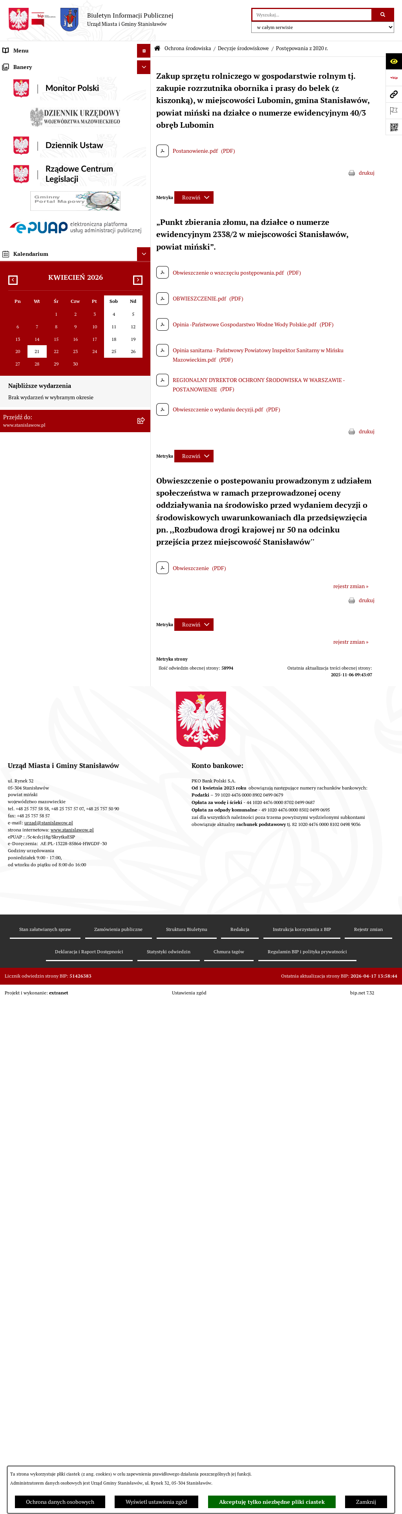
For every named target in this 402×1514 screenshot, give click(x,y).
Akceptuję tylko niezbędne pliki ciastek (272, 1501)
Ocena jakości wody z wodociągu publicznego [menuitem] (58, 739)
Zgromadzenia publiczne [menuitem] (33, 969)
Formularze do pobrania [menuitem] (32, 857)
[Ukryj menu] (144, 51)
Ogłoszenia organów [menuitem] (27, 1010)
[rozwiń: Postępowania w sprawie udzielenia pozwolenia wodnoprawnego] (145, 577)
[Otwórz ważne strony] (394, 110)
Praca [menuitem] (9, 242)
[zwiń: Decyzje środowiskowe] (145, 389)
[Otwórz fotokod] (394, 127)
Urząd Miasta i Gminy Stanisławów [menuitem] (44, 269)
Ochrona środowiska (187, 48)
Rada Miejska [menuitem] (19, 146)
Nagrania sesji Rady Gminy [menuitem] (35, 105)
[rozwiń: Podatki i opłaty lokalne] (145, 311)
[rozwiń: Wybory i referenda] (145, 119)
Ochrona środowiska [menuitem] (27, 352)
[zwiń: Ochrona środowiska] (145, 352)
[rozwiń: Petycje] (145, 256)
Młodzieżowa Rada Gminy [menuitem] (34, 173)
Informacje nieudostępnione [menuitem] (37, 788)
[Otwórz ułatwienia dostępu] (394, 61)
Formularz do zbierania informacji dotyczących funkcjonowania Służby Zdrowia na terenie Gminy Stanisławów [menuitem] (63, 948)
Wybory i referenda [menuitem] (25, 119)
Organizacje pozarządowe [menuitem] (34, 753)
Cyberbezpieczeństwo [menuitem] (29, 925)
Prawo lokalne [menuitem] (20, 187)
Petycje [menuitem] (11, 256)
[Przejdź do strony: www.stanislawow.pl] (394, 94)
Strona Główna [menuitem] (21, 64)
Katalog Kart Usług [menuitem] (25, 228)
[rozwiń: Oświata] (145, 725)
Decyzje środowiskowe (243, 48)
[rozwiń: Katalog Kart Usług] (145, 229)
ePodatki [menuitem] (13, 884)
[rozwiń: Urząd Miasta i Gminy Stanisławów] (145, 270)
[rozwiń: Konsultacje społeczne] (145, 830)
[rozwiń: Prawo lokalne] (145, 187)
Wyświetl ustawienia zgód (156, 1501)
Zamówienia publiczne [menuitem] (30, 324)
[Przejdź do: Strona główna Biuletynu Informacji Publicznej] (157, 49)
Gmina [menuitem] (11, 132)
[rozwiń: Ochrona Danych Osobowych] (145, 898)
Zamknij (366, 1501)
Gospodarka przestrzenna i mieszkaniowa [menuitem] (52, 338)
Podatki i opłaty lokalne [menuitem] (31, 311)
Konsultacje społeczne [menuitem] (30, 829)
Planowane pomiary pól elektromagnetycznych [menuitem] (59, 997)
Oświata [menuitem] (12, 725)
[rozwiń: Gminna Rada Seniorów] (145, 160)
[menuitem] (75, 371)
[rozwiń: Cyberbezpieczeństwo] (145, 926)
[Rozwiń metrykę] (194, 197)
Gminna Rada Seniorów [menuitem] (31, 160)
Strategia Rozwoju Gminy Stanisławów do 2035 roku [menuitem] (65, 215)
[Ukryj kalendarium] (144, 1214)
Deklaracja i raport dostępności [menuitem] (40, 912)
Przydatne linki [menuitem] (21, 843)
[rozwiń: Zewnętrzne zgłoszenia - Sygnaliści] (145, 983)
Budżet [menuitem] (11, 283)
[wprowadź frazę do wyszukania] (312, 15)
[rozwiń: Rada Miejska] (145, 146)
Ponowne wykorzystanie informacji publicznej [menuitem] (58, 802)
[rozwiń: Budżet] (145, 283)
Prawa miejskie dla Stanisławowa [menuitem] (42, 91)
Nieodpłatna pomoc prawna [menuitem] (36, 816)
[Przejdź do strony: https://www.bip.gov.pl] (394, 77)
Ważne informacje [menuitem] (24, 77)
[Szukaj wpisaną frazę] (383, 15)
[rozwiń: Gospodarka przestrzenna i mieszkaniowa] (145, 338)
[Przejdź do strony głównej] (91, 19)
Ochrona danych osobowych (60, 1501)
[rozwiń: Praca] (145, 242)
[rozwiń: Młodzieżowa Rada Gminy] (145, 174)
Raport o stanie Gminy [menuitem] (30, 201)
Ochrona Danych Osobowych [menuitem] (38, 898)
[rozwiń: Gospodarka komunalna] (145, 297)
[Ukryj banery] (144, 1027)
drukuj (367, 172)
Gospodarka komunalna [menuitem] (31, 297)
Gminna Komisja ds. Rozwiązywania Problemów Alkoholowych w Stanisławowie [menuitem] (60, 771)
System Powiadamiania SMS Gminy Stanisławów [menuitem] (61, 871)
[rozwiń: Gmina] (145, 133)
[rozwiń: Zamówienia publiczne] (145, 325)
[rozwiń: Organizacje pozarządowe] (145, 753)
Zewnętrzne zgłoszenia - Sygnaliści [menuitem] (45, 983)
